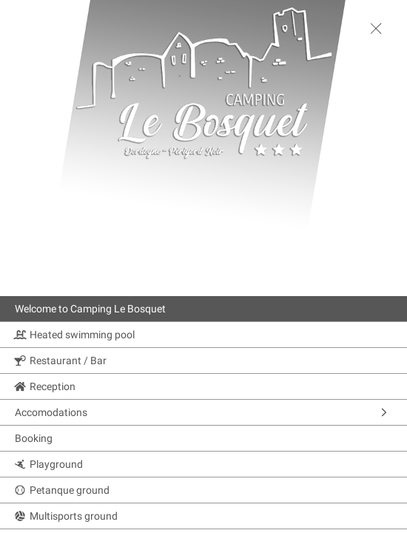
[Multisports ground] (203, 516)
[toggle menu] (376, 28)
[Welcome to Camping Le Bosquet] (203, 308)
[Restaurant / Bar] (203, 360)
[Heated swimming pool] (203, 334)
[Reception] (203, 386)
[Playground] (203, 464)
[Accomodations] (203, 412)
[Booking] (203, 438)
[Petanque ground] (203, 490)
